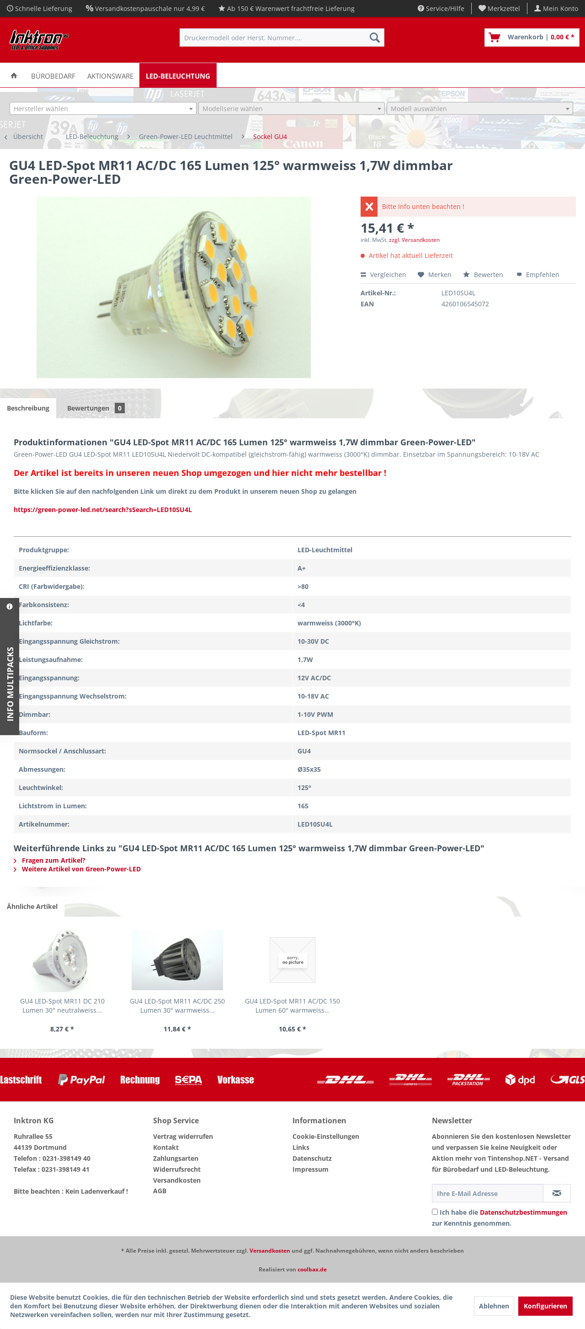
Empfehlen (537, 274)
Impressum (310, 1169)
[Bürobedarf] (53, 75)
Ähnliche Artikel (32, 906)
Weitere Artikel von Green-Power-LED (77, 869)
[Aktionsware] (110, 75)
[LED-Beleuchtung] (178, 75)
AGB (159, 1190)
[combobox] (103, 108)
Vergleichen (383, 274)
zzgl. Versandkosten (414, 240)
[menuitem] (499, 8)
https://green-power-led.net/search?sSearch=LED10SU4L (103, 509)
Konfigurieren (545, 1306)
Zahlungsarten (175, 1158)
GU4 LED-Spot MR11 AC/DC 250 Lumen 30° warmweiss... (177, 1005)
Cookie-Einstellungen (325, 1136)
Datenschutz (312, 1158)
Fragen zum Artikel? (49, 860)
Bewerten (484, 274)
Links (300, 1147)
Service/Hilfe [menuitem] (441, 8)
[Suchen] (374, 37)
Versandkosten (177, 1180)
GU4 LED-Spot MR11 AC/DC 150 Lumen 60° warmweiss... (292, 1005)
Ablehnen (494, 1306)
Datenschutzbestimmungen (523, 1212)
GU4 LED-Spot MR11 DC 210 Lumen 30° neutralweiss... (62, 1005)
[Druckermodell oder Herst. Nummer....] (282, 37)
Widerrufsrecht (177, 1169)
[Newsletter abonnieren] (557, 1193)
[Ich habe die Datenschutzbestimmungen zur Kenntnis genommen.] (435, 1212)
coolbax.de (312, 1269)
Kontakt (166, 1147)
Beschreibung (28, 408)
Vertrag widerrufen (183, 1136)
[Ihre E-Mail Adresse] (487, 1193)
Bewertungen (96, 408)
